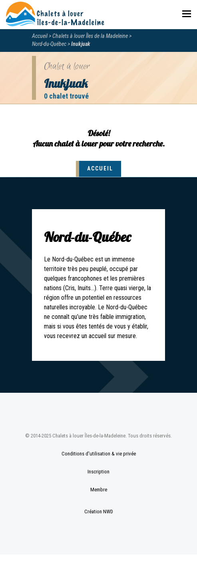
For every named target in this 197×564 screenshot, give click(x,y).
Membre (98, 490)
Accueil (40, 36)
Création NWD (98, 512)
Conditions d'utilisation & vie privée (99, 454)
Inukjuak (80, 44)
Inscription (98, 472)
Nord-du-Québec (49, 44)
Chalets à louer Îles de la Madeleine (90, 36)
